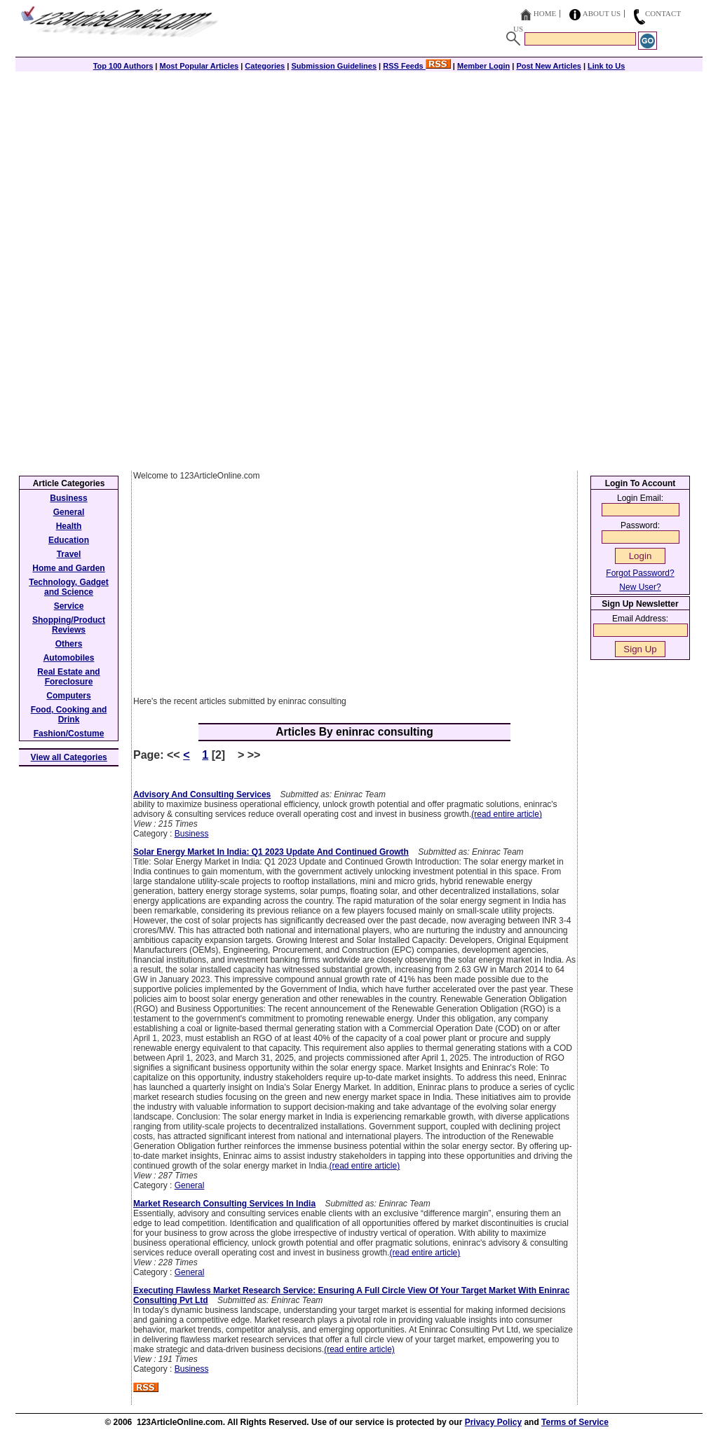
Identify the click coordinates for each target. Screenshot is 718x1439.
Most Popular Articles (198, 66)
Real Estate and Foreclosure (68, 677)
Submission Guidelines (334, 66)
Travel (69, 554)
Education (68, 540)
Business (192, 834)
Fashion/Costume (69, 733)
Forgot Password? (640, 573)
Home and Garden (68, 568)
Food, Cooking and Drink (69, 714)
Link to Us (606, 66)
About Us (602, 13)
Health (69, 526)
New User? (640, 587)
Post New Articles (548, 66)
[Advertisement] (359, 169)
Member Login (483, 66)
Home (545, 13)
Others (69, 644)
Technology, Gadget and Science (69, 587)
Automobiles (69, 658)
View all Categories (69, 757)
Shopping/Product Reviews (68, 625)
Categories (265, 66)
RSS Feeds (417, 66)
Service (69, 606)
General (190, 1185)
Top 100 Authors (123, 66)
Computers (68, 696)
